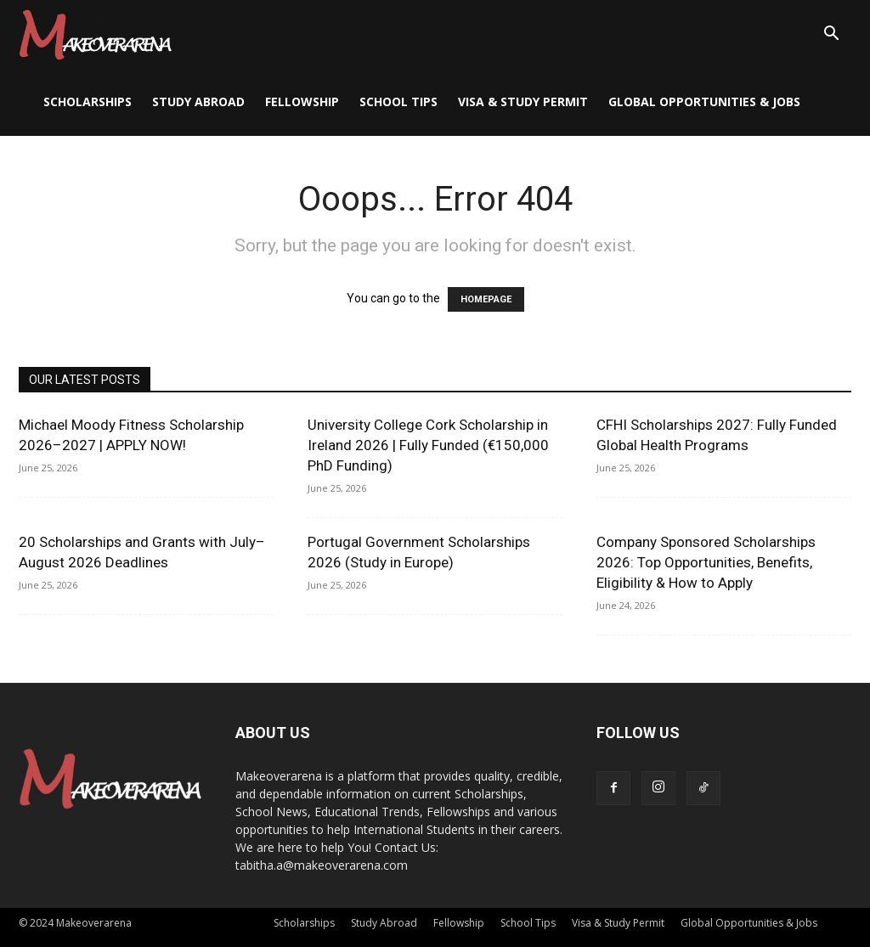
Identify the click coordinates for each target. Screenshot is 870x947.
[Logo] (95, 34)
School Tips (398, 101)
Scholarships (87, 101)
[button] (831, 35)
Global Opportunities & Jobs (704, 101)
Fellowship (302, 101)
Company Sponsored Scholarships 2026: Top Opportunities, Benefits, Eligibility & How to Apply (706, 562)
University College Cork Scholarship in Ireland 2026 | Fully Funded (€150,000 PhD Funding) (428, 445)
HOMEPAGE (485, 299)
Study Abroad (198, 101)
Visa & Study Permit (523, 101)
